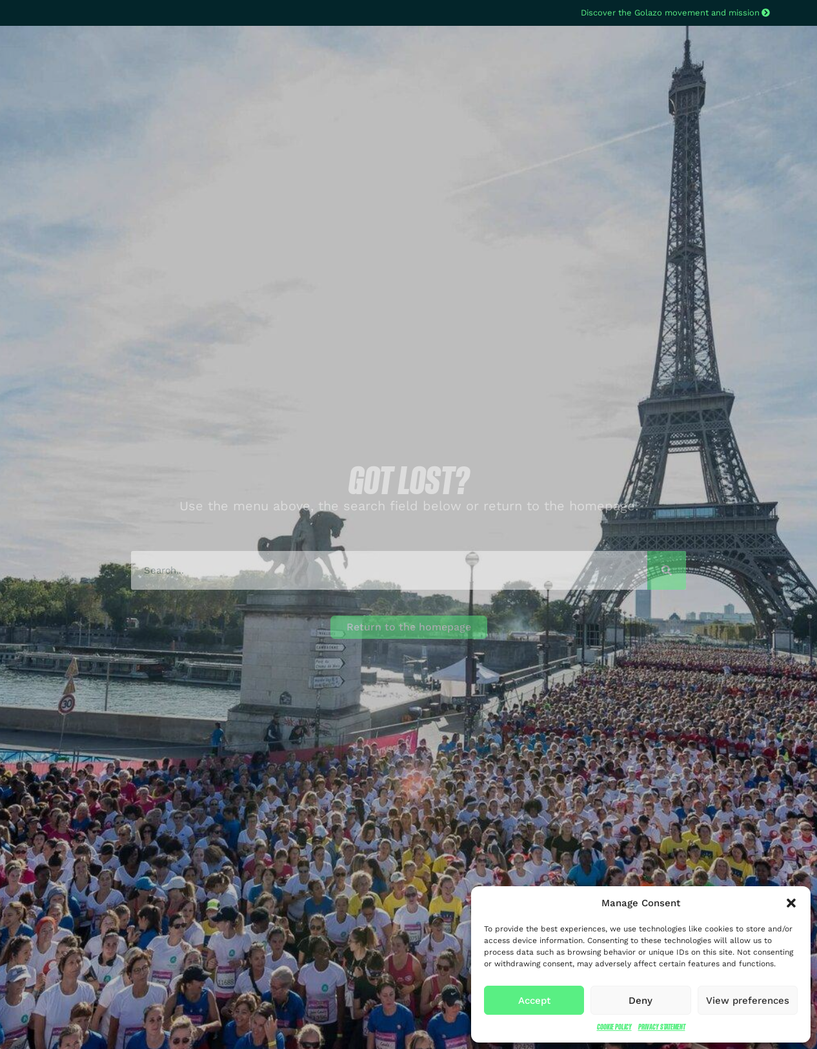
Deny (640, 1000)
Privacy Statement (661, 1027)
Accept (534, 1000)
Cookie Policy (614, 1027)
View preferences (747, 1000)
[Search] (666, 570)
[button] (791, 903)
